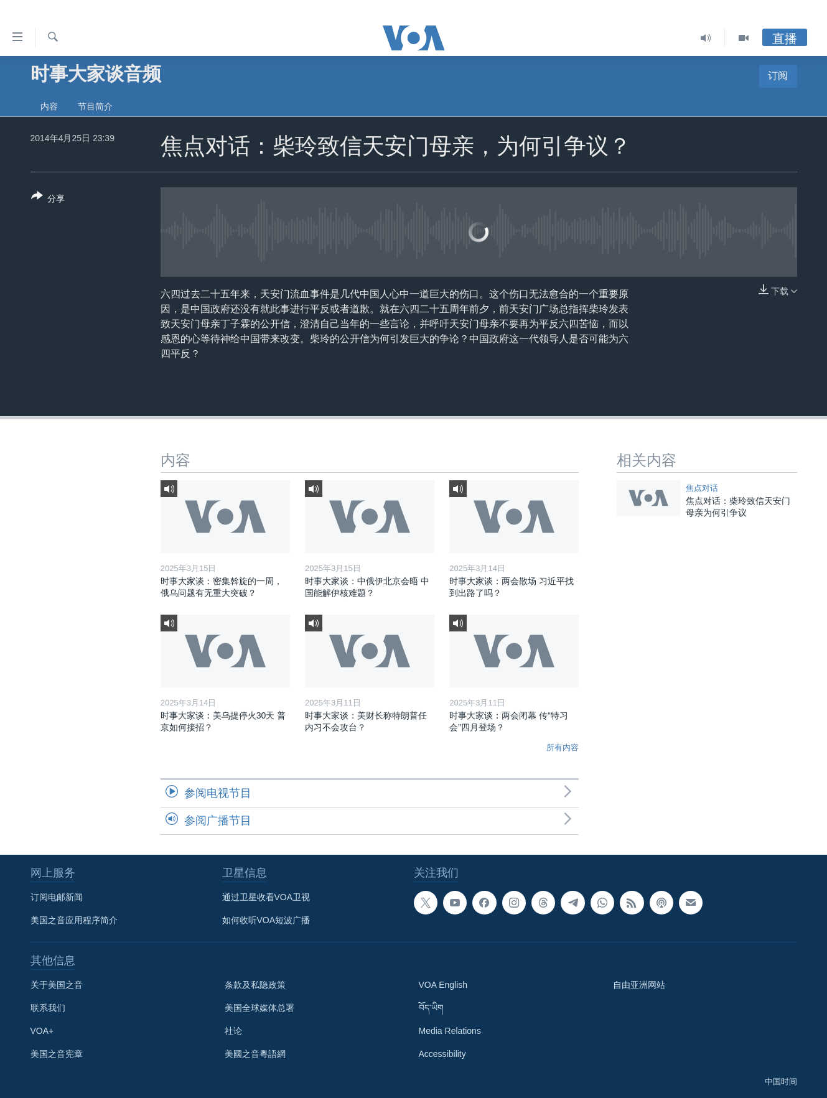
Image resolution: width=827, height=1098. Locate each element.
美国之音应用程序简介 (74, 920)
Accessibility (442, 1054)
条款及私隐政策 (255, 985)
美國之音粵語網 (255, 1054)
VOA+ (42, 1031)
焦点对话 (702, 488)
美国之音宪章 (56, 1054)
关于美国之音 (56, 985)
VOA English (443, 985)
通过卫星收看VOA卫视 (266, 897)
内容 (49, 106)
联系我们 (47, 1008)
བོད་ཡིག (431, 1008)
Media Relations (450, 1031)
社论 (233, 1031)
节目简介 (95, 106)
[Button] (48, 199)
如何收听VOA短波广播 (266, 920)
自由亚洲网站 (639, 985)
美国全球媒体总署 (259, 1008)
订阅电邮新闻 (56, 897)
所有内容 (562, 747)
